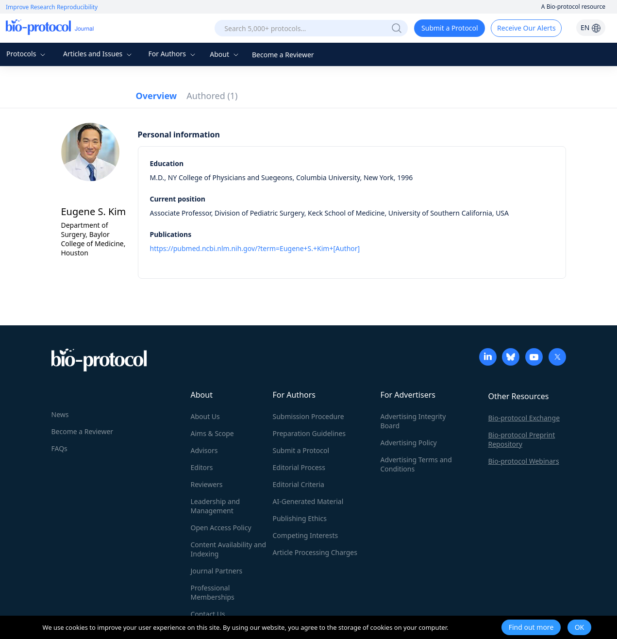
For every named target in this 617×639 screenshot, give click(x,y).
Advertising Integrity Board (413, 421)
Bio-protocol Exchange (524, 417)
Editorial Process (299, 467)
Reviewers (207, 484)
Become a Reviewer (283, 54)
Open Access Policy (221, 527)
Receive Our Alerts (526, 28)
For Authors (172, 53)
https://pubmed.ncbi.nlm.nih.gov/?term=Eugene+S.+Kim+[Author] (255, 248)
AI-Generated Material (308, 501)
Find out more (531, 627)
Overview (156, 95)
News (60, 414)
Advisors (204, 450)
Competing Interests (305, 535)
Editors (202, 467)
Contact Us (208, 614)
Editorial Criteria (298, 484)
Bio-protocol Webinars (523, 461)
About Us (205, 416)
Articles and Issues (98, 53)
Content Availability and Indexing (229, 549)
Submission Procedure (308, 416)
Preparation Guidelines (309, 433)
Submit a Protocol (449, 28)
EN (591, 27)
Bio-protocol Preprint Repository (521, 439)
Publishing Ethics (300, 518)
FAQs (59, 448)
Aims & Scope (212, 433)
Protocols (27, 53)
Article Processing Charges (315, 552)
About (225, 54)
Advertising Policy (409, 442)
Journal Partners (217, 570)
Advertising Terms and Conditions (416, 464)
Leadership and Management (215, 506)
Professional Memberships (212, 592)
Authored (211, 95)
